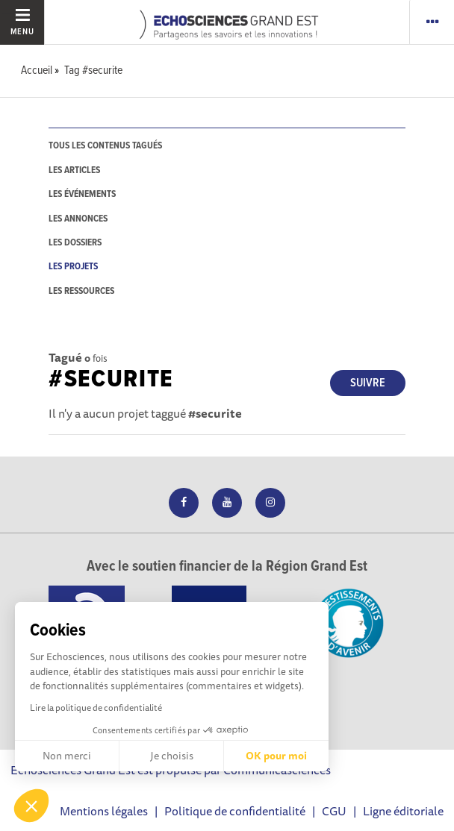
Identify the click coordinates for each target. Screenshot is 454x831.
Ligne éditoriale (403, 811)
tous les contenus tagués (105, 145)
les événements (82, 194)
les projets (73, 266)
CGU (334, 811)
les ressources (81, 291)
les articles (74, 170)
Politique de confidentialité (234, 811)
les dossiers (75, 242)
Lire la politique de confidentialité (96, 707)
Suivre (367, 383)
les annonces (78, 219)
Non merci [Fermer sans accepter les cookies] (67, 755)
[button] (31, 806)
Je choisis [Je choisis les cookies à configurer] (171, 755)
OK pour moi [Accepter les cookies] (276, 755)
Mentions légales (104, 811)
